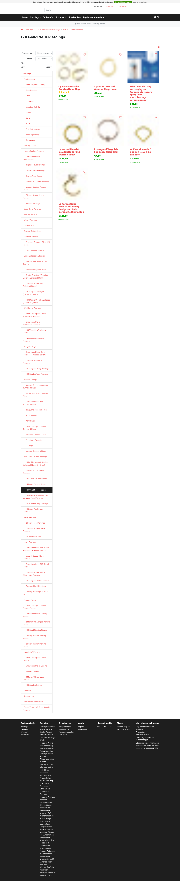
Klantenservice (46, 729)
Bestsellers (75, 17)
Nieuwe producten (66, 732)
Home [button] (25, 17)
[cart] (158, 17)
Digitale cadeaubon (93, 17)
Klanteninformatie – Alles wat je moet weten (47, 818)
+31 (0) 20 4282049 (146, 738)
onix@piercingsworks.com (148, 743)
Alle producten (65, 727)
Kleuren (43, 762)
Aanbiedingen (64, 729)
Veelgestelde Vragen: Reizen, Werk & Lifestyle (46, 826)
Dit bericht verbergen (122, 2)
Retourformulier (46, 751)
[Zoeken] (66, 10)
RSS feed (63, 735)
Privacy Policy (45, 778)
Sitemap (43, 794)
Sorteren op (27, 53)
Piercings (34, 17)
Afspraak (61, 17)
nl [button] (157, 7)
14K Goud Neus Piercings (73, 30)
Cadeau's (48, 17)
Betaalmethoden (46, 735)
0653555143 (98, 7)
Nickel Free (44, 770)
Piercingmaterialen (47, 727)
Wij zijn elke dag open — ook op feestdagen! (46, 783)
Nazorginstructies (47, 748)
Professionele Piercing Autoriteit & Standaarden (47, 851)
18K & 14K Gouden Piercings (48, 30)
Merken (29, 59)
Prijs (22, 63)
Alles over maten (47, 759)
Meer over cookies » (140, 2)
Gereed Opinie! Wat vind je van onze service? (46, 805)
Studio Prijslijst (46, 732)
